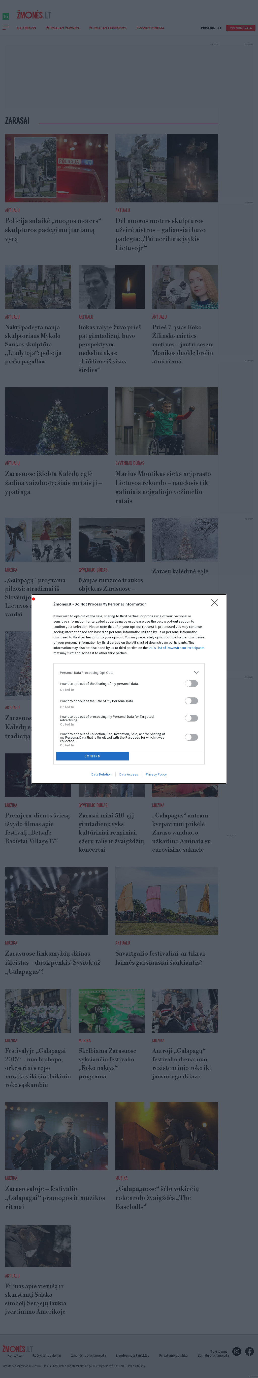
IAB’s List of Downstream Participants (177, 647)
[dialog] (129, 689)
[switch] (191, 683)
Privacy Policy (156, 774)
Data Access (128, 774)
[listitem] (129, 672)
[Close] (216, 604)
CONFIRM (92, 756)
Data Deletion (101, 774)
